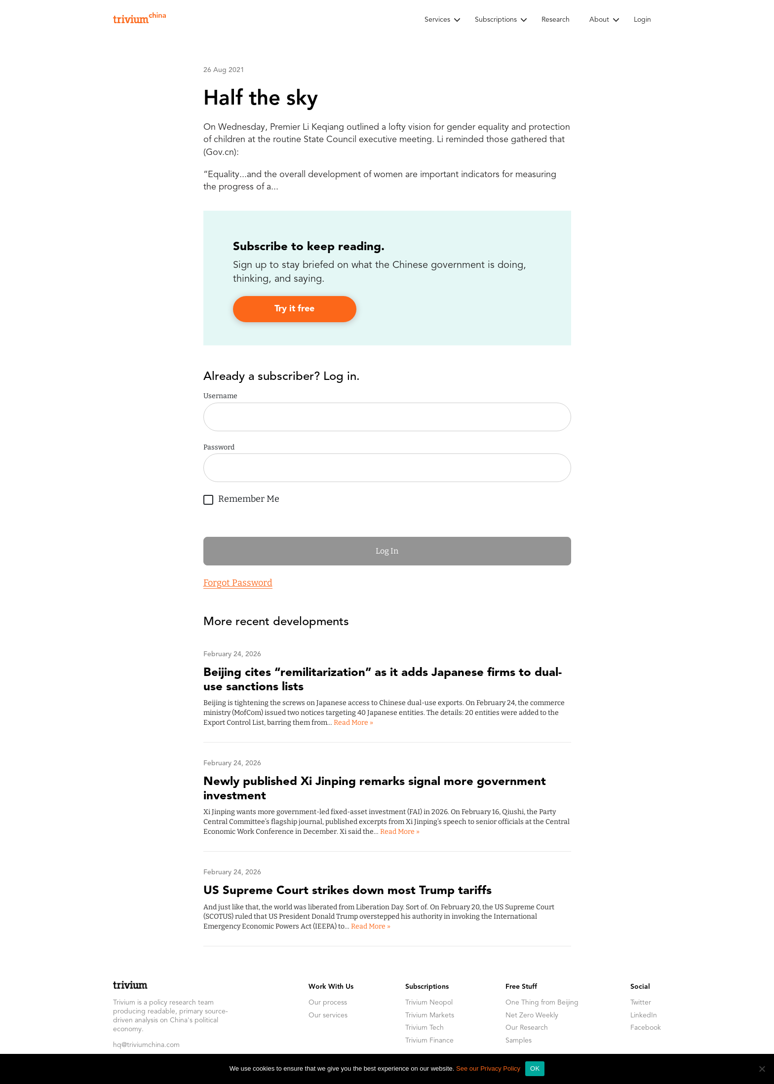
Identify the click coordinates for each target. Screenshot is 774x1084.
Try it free (294, 308)
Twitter (640, 1002)
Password (218, 447)
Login (642, 19)
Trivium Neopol (429, 1002)
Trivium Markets (429, 1015)
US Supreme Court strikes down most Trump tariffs (347, 891)
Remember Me (241, 497)
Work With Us (331, 986)
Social (640, 986)
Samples (518, 1040)
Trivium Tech (424, 1027)
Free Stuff (521, 986)
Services (437, 19)
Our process (328, 1002)
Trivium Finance (429, 1040)
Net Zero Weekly (531, 1015)
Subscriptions (496, 19)
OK (535, 1068)
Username (220, 396)
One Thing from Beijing (542, 1002)
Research (556, 19)
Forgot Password (237, 582)
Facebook (645, 1027)
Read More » (353, 722)
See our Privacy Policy (488, 1068)
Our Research (526, 1027)
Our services (328, 1015)
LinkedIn (643, 1015)
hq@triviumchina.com (146, 1045)
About (599, 19)
